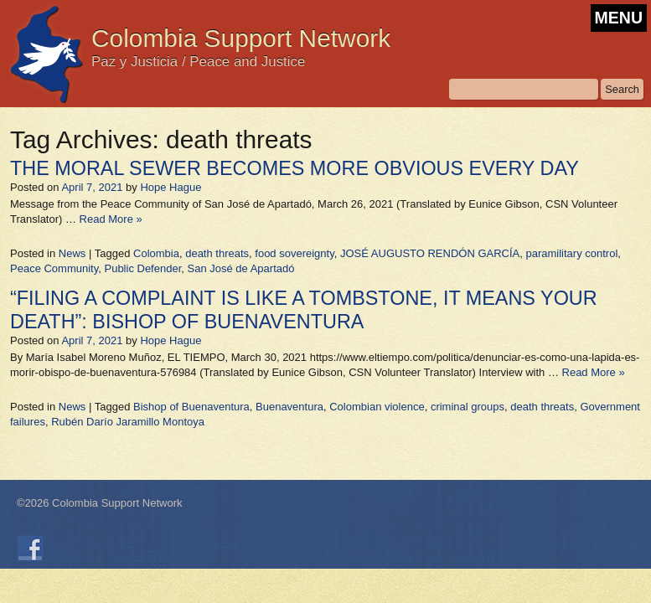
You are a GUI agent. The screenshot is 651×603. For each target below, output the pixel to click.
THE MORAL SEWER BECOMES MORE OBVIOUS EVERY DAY (294, 168)
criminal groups (467, 406)
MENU (619, 17)
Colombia (156, 253)
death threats (217, 253)
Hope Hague (170, 187)
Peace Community (54, 268)
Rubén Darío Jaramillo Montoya (127, 421)
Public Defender (142, 268)
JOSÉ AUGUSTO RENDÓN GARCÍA (429, 253)
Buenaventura (289, 406)
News (72, 253)
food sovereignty (294, 253)
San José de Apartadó (241, 268)
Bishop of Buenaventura (191, 406)
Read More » (111, 219)
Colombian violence (376, 406)
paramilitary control (572, 253)
